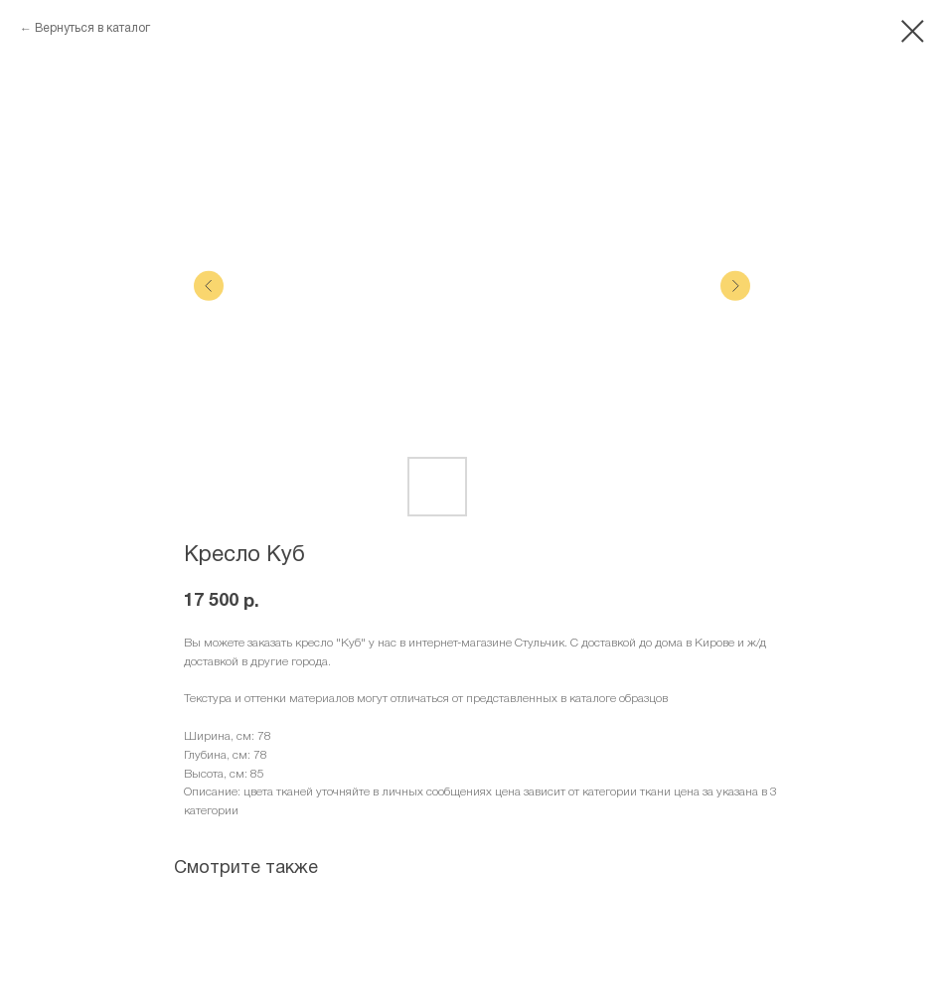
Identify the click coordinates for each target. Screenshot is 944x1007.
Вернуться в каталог (92, 28)
